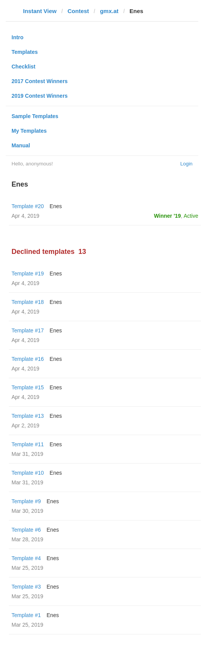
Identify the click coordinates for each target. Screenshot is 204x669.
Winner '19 (167, 216)
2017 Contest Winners (40, 81)
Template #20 (28, 206)
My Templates (29, 131)
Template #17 (28, 330)
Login (186, 164)
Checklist (23, 66)
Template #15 (28, 387)
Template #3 (26, 587)
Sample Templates (35, 116)
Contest (78, 11)
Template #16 (28, 359)
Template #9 (26, 501)
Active (191, 216)
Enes (56, 206)
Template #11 (28, 444)
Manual (21, 145)
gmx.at (109, 11)
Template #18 (28, 302)
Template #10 (28, 473)
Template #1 (26, 615)
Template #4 (26, 558)
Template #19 (28, 273)
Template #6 (26, 530)
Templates (25, 52)
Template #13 (28, 416)
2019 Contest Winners (40, 96)
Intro (17, 37)
